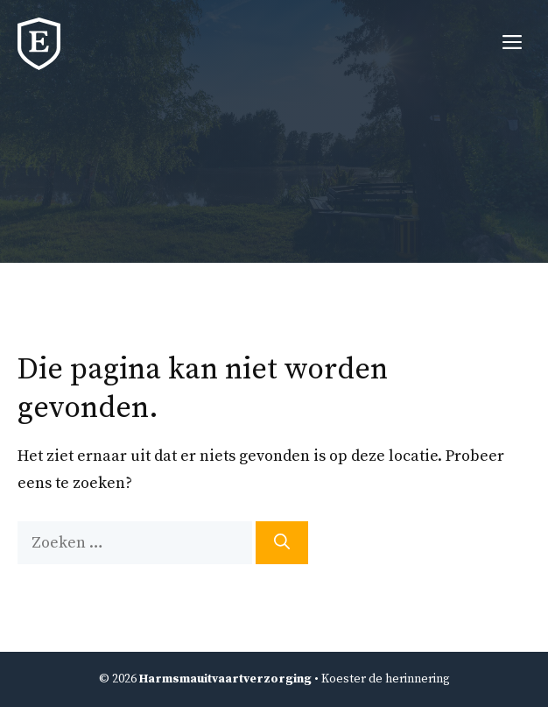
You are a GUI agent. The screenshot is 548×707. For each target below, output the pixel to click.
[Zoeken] (282, 542)
